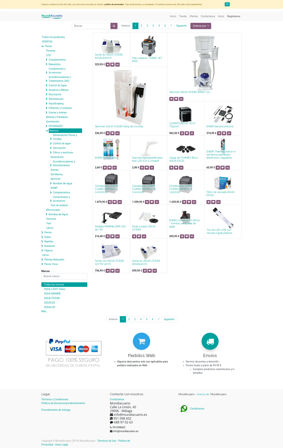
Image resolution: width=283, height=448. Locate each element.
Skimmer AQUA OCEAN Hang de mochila (119, 126)
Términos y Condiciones (54, 399)
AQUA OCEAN (52, 298)
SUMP (54, 187)
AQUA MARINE (52, 293)
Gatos (47, 236)
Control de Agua (58, 85)
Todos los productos (53, 37)
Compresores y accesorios (61, 199)
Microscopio (53, 209)
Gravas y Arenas (58, 112)
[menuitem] (173, 16)
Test (48, 223)
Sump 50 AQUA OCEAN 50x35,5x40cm (109, 56)
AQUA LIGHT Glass (54, 289)
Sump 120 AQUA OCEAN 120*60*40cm (109, 262)
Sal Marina (56, 174)
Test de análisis (59, 205)
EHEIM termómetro (106, 157)
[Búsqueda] (113, 26)
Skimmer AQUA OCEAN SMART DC (189, 92)
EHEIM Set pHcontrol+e (219, 126)
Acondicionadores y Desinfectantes (64, 163)
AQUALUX (49, 307)
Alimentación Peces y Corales (65, 137)
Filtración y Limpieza (60, 108)
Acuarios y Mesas (58, 89)
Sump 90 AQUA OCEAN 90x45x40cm (146, 262)
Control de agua (62, 143)
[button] (200, 26)
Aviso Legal (61, 444)
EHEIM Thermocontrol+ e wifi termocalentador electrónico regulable (221, 154)
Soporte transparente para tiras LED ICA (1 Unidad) (147, 159)
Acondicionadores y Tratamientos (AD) (60, 79)
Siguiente (181, 25)
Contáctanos (191, 408)
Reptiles (48, 241)
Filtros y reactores (63, 152)
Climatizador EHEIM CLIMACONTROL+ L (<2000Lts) (106, 189)
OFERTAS (47, 41)
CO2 (48, 55)
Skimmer (56, 178)
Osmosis (51, 218)
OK (227, 4)
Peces (48, 46)
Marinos (53, 130)
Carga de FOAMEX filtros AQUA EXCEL (183, 159)
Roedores (49, 246)
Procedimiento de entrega (55, 409)
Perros (48, 232)
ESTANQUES (56, 126)
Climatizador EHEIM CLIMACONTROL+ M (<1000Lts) (144, 189)
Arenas (54, 169)
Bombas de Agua (62, 183)
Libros (49, 227)
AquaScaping (56, 103)
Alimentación (56, 98)
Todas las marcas (54, 284)
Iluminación (52, 121)
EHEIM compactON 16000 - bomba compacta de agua (184, 223)
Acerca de (203, 394)
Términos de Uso (106, 440)
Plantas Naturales (54, 259)
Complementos (57, 59)
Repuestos (54, 64)
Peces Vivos (51, 264)
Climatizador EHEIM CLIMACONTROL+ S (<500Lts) (180, 189)
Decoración (55, 94)
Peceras (50, 50)
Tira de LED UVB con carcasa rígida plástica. (219, 231)
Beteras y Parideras (57, 117)
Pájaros (48, 250)
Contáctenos (117, 399)
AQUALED (49, 302)
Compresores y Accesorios (57, 70)
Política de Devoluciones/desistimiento (63, 403)
